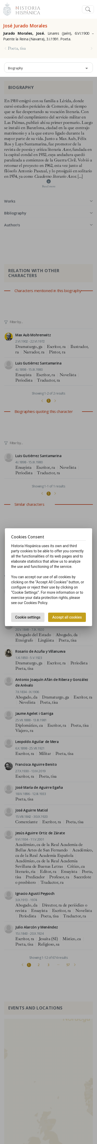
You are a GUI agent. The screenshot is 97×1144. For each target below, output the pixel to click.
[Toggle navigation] (88, 9)
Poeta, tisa (17, 48)
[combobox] (48, 67)
